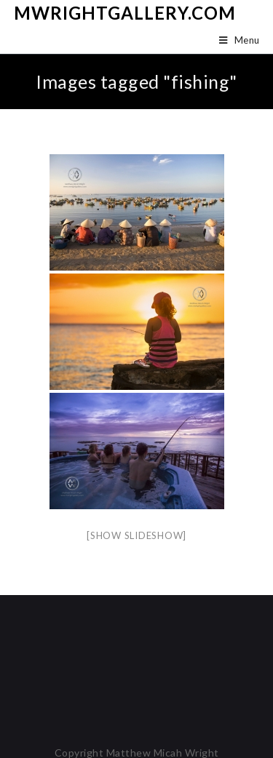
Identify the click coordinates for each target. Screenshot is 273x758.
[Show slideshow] (136, 535)
